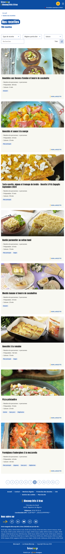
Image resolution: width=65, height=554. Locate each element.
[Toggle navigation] (63, 4)
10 (44, 482)
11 (48, 482)
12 (53, 482)
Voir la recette (56, 96)
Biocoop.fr (16, 544)
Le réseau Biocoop (28, 544)
